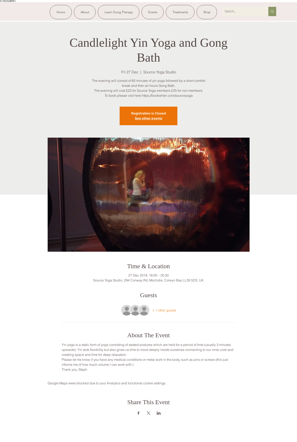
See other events (148, 118)
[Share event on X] (149, 413)
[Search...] (242, 11)
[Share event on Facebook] (138, 413)
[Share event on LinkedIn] (159, 413)
